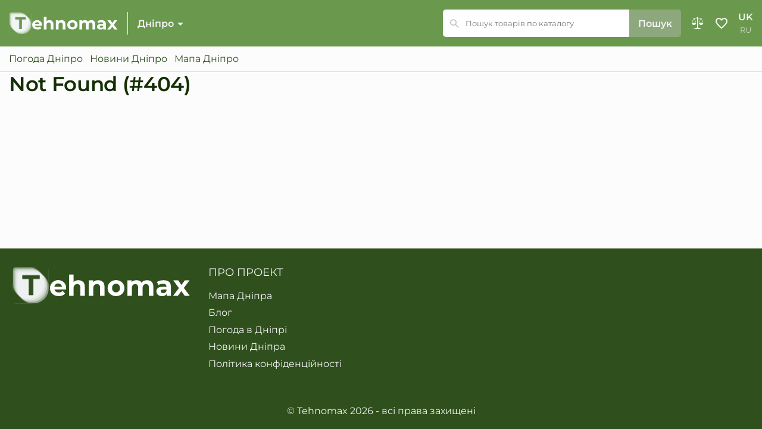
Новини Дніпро (128, 59)
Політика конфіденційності (275, 364)
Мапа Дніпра (240, 296)
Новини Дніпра (246, 346)
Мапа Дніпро (206, 59)
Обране (721, 23)
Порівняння (698, 23)
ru (745, 30)
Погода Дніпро (46, 59)
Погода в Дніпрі (247, 330)
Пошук (655, 23)
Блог (220, 312)
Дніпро (156, 23)
